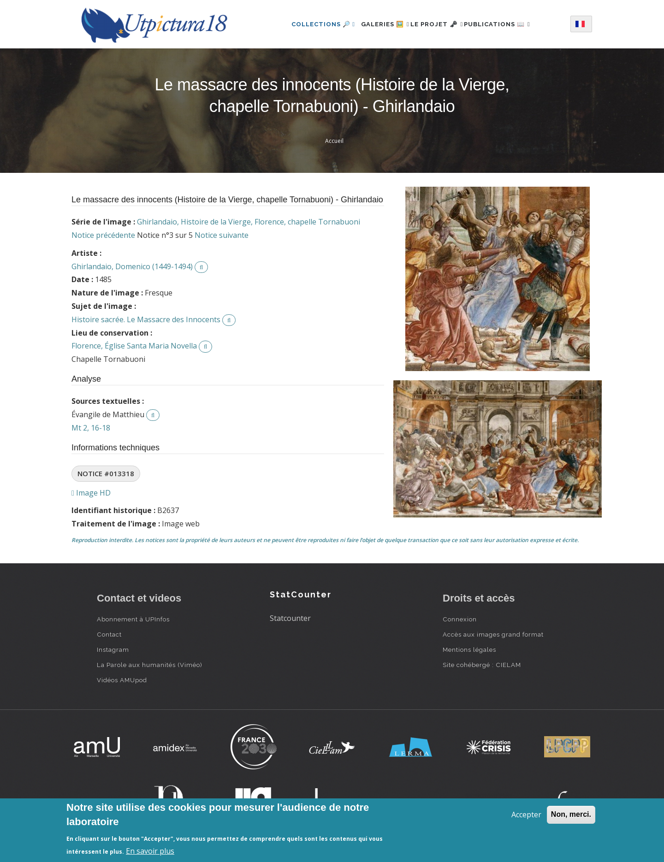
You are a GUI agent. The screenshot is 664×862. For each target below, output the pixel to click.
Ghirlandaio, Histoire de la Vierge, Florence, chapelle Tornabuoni (248, 222)
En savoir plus (150, 851)
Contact (109, 634)
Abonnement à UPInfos (133, 619)
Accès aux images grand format (493, 634)
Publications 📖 (507, 24)
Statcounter (290, 618)
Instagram (113, 649)
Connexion (460, 619)
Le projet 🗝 (436, 24)
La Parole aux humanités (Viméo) (149, 664)
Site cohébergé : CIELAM (482, 664)
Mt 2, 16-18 (90, 428)
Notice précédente (103, 235)
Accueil (334, 141)
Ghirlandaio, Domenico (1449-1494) (132, 266)
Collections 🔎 (308, 24)
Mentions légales (469, 649)
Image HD (91, 493)
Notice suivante (222, 235)
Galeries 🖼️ (375, 24)
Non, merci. (571, 814)
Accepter (526, 814)
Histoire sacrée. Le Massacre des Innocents (145, 319)
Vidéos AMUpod (122, 680)
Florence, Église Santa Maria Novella (134, 346)
